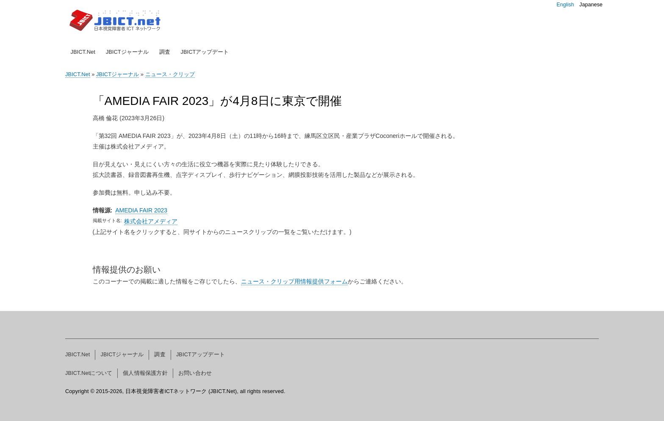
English (565, 5)
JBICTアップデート (204, 52)
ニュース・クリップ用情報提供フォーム (294, 281)
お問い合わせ (195, 373)
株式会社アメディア (150, 221)
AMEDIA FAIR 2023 (141, 210)
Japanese (591, 5)
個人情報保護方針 (145, 373)
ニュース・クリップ (170, 74)
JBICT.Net (82, 52)
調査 (164, 52)
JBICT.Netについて (88, 373)
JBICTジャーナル (127, 52)
